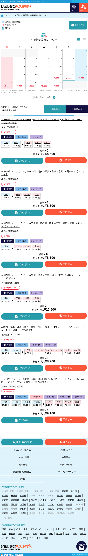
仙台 (11, 529)
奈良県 (69, 504)
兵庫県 (60, 504)
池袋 (4, 534)
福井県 (53, 500)
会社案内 (66, 457)
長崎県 (23, 513)
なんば (83, 534)
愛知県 (14, 504)
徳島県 (51, 509)
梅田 (75, 534)
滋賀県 (32, 504)
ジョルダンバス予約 (12, 15)
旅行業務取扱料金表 (22, 472)
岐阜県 (80, 500)
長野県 (71, 500)
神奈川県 (15, 500)
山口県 (41, 509)
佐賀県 (14, 513)
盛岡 (4, 529)
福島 (18, 529)
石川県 (43, 500)
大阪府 (51, 504)
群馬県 (60, 495)
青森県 (65, 491)
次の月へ (50, 97)
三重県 (23, 504)
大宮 (58, 529)
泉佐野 (23, 538)
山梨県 (62, 500)
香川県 (60, 509)
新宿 (81, 529)
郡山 (25, 529)
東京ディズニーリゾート (41, 529)
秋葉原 (12, 534)
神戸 (31, 538)
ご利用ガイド (66, 450)
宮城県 (5, 495)
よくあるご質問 (22, 457)
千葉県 (78, 495)
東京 (65, 529)
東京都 (5, 500)
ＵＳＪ (14, 538)
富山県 (34, 500)
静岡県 (5, 504)
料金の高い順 (77, 109)
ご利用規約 (22, 464)
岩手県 (74, 491)
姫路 (39, 538)
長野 (35, 534)
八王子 (73, 529)
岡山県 (23, 509)
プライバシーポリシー (66, 472)
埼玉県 (69, 495)
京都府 (41, 504)
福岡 (46, 538)
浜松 (51, 534)
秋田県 (14, 495)
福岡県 (5, 513)
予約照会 (22, 479)
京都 (67, 534)
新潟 (27, 534)
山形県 (23, 495)
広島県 (32, 509)
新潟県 (25, 500)
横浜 (20, 534)
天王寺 (5, 538)
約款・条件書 (66, 464)
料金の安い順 (55, 109)
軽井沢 (43, 534)
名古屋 (59, 534)
